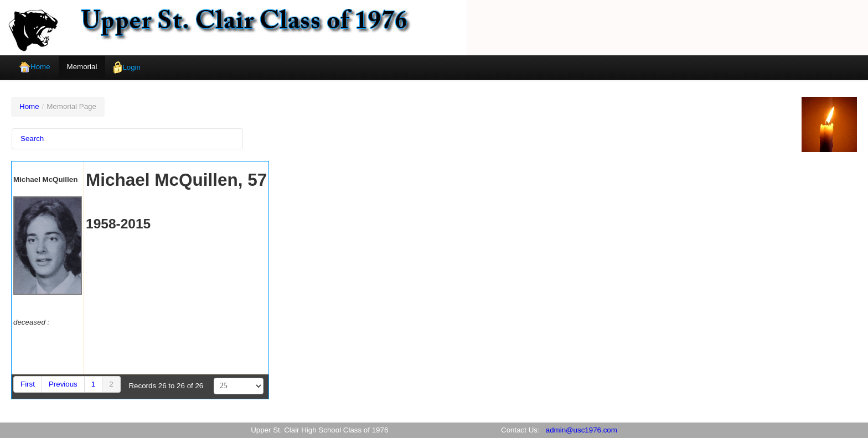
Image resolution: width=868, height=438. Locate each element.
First (27, 384)
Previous (63, 384)
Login (127, 67)
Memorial (82, 66)
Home (34, 67)
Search (32, 138)
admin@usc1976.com (581, 430)
